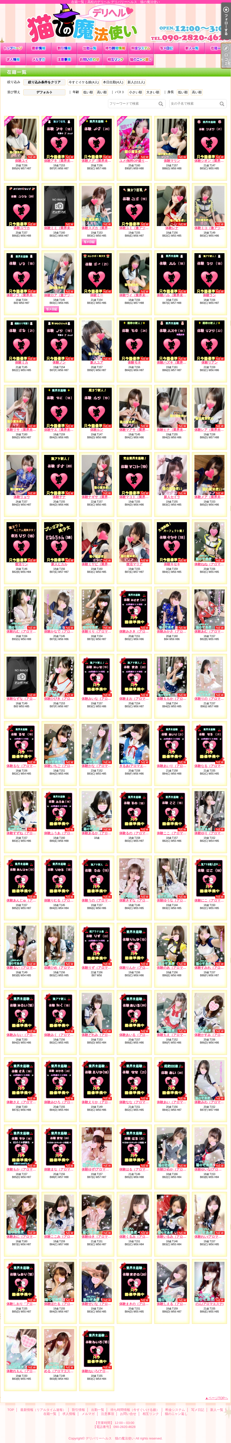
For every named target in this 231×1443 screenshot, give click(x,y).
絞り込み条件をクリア (44, 82)
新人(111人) (136, 82)
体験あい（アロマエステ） (176, 1102)
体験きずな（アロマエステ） (140, 900)
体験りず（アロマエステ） (101, 968)
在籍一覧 (217, 48)
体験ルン (96, 430)
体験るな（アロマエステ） (26, 766)
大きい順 (152, 92)
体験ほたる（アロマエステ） (65, 1304)
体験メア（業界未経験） (212, 497)
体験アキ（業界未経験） (62, 161)
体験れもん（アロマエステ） (28, 1371)
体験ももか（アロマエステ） (178, 699)
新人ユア (96, 362)
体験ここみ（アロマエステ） (65, 1237)
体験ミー (96, 295)
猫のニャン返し (141, 59)
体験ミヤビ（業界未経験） (101, 564)
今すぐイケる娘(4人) (84, 82)
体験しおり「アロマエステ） (28, 1304)
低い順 (88, 92)
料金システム (141, 48)
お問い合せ (89, 59)
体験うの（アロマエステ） (101, 900)
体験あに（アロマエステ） (26, 1237)
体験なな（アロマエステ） (138, 1102)
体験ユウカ (22, 228)
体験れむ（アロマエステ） (26, 631)
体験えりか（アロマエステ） (103, 1102)
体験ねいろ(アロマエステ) (101, 1371)
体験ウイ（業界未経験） (137, 295)
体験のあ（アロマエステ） (176, 968)
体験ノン (59, 362)
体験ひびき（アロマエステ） (65, 699)
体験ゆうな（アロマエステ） (178, 900)
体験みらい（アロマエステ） (28, 1035)
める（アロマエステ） (60, 1371)
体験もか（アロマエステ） (26, 1169)
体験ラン (209, 295)
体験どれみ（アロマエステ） (103, 1035)
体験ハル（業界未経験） (175, 295)
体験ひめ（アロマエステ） (63, 968)
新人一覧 (192, 48)
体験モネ (134, 362)
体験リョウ (22, 497)
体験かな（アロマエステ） (101, 766)
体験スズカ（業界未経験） (101, 228)
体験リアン (209, 362)
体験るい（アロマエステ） (26, 968)
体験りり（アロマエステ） (101, 631)
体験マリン (172, 161)
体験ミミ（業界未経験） (62, 228)
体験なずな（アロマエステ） (28, 699)
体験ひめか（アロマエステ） (178, 1169)
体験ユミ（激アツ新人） (137, 228)
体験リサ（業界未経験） (24, 430)
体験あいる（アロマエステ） (140, 1035)
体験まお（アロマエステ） (138, 699)
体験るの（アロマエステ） (138, 833)
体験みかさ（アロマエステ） (178, 631)
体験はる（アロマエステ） (138, 1169)
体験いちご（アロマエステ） (65, 766)
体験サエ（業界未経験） (62, 430)
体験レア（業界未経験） (212, 430)
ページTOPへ (218, 1398)
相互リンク (115, 59)
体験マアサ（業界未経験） (138, 430)
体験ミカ (21, 362)
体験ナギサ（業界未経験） (101, 497)
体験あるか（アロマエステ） (103, 833)
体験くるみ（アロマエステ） (140, 1237)
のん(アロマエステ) (209, 1304)
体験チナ (59, 497)
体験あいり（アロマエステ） (178, 766)
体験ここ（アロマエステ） (176, 833)
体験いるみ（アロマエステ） (178, 1237)
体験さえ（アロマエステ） (26, 1102)
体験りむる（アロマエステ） (65, 900)
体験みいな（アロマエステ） (103, 699)
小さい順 (135, 92)
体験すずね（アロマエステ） (28, 833)
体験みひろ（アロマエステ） (65, 1102)
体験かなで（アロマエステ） (65, 631)
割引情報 (64, 48)
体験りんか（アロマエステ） (140, 968)
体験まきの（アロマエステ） (140, 1304)
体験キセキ (172, 564)
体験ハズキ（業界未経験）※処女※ (183, 362)
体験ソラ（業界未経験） (24, 295)
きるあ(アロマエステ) (135, 766)
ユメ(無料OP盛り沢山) (135, 161)
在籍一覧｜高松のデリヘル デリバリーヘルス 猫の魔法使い (115, 23)
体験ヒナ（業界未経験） (175, 430)
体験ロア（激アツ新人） (62, 295)
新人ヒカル (59, 564)
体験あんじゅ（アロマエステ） (29, 900)
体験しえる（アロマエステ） (178, 1304)
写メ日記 (166, 48)
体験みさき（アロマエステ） (140, 631)
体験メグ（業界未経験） (100, 161)
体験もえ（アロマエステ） (176, 1035)
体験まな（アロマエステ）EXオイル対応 (74, 1169)
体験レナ (171, 228)
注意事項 (64, 59)
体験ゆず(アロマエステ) (99, 1169)
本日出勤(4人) (113, 82)
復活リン (21, 564)
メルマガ (38, 59)
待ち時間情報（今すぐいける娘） (115, 48)
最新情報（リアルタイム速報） (38, 48)
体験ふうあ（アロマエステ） (65, 833)
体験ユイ (21, 161)
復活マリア (134, 564)
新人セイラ (172, 497)
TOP (13, 48)
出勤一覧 (89, 48)
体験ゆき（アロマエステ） (101, 1237)
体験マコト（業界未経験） (138, 497)
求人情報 (13, 59)
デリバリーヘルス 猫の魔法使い (110, 1438)
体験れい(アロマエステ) (211, 1237)
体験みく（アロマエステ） (63, 1035)
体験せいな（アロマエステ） (103, 1304)
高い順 (102, 92)
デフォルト (44, 92)
